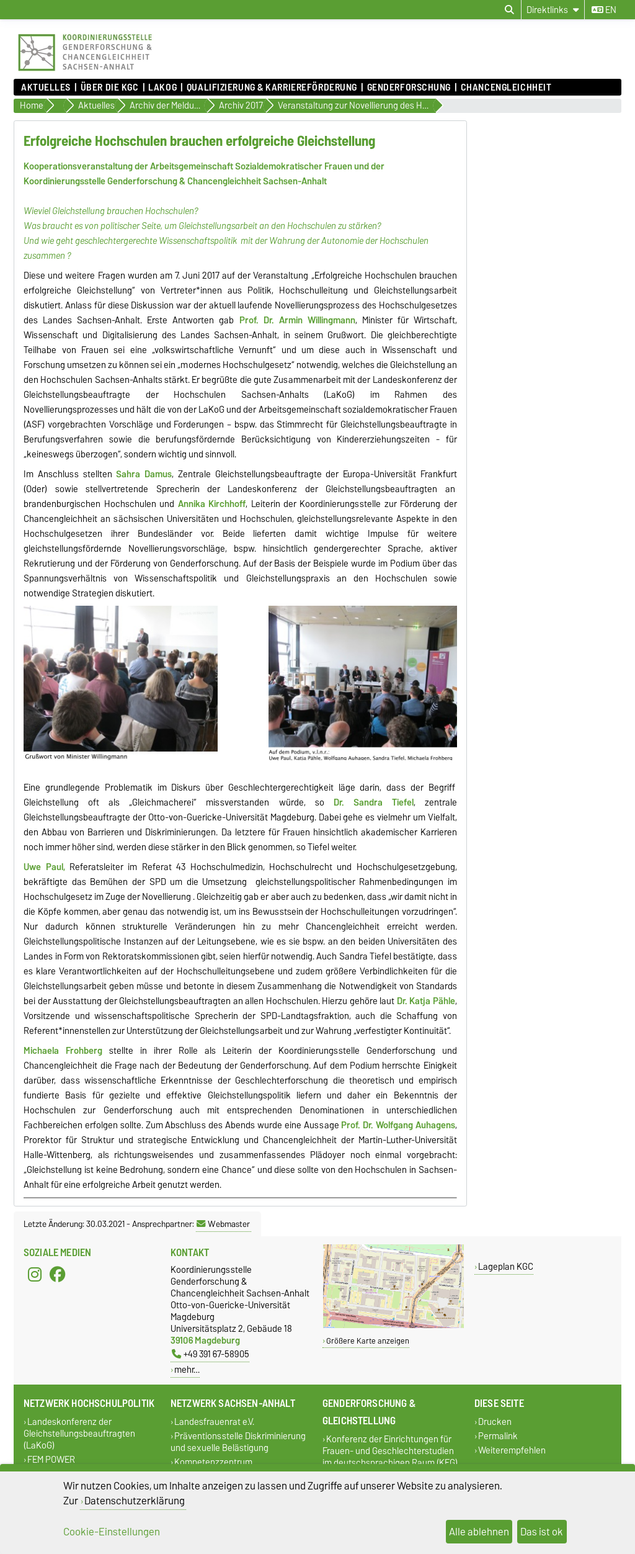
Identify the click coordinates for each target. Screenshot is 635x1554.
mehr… (187, 1369)
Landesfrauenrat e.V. (214, 1421)
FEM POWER (51, 1459)
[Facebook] (58, 1275)
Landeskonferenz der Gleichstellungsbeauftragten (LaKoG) (79, 1433)
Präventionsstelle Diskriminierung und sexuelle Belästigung (238, 1442)
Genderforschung (409, 87)
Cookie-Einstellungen (111, 1531)
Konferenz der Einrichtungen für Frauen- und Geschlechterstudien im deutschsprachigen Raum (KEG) (390, 1451)
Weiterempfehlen (512, 1450)
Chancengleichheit (506, 87)
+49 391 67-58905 (210, 1354)
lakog (162, 87)
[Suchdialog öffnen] (509, 9)
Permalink (498, 1436)
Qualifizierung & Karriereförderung (272, 87)
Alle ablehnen (479, 1531)
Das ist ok (541, 1531)
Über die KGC (110, 87)
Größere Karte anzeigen (367, 1340)
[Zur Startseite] (85, 72)
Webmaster (223, 1223)
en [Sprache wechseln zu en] (604, 9)
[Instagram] (35, 1275)
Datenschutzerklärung (134, 1500)
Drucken (495, 1421)
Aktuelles (46, 87)
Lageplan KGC (505, 1266)
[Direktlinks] (553, 9)
